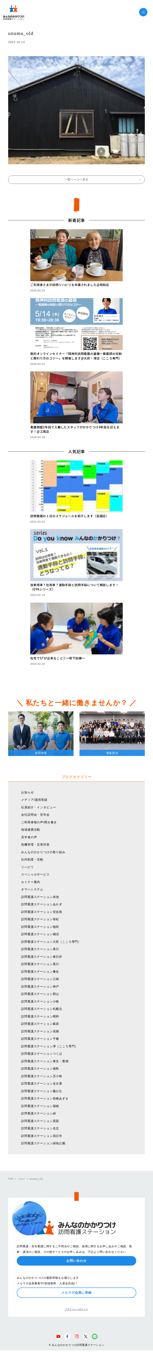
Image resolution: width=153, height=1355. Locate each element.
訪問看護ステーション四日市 (41, 1136)
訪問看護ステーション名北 (40, 1128)
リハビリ (27, 867)
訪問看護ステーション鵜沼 (40, 934)
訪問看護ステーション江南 (40, 979)
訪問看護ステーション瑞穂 (40, 1106)
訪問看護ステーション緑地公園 (43, 1143)
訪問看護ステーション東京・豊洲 (45, 1061)
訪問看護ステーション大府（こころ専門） (51, 941)
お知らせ (27, 792)
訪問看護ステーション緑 (38, 1113)
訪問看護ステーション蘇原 (40, 1023)
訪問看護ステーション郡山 (40, 994)
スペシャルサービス (35, 874)
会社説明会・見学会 (35, 814)
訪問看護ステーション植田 (40, 926)
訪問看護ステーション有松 (40, 919)
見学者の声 (29, 837)
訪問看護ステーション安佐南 (41, 911)
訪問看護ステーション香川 (40, 949)
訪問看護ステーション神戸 (40, 986)
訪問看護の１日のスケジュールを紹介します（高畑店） (69, 516)
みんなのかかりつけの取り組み (43, 852)
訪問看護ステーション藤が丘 (41, 1091)
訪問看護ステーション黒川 (40, 964)
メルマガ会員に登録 (76, 1292)
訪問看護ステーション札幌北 (41, 1008)
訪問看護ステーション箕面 (40, 1121)
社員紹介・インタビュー (38, 807)
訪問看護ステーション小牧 (40, 1001)
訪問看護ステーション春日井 (41, 956)
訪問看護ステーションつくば (41, 1053)
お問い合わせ (76, 1260)
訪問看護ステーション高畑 (40, 1031)
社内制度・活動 (32, 859)
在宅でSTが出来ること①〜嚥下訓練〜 (57, 658)
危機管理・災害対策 (35, 844)
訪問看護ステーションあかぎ (41, 904)
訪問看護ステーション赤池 (40, 897)
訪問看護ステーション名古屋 (41, 1083)
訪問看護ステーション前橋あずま (45, 1098)
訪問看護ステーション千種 (40, 1038)
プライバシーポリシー (76, 1309)
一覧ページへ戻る (76, 179)
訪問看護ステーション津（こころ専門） (49, 1046)
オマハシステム (32, 889)
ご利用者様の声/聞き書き (39, 822)
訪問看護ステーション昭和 (40, 1016)
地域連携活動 (30, 829)
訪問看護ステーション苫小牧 (41, 1076)
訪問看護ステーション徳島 (40, 1068)
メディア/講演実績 (34, 799)
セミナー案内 (30, 882)
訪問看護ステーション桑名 (40, 971)
